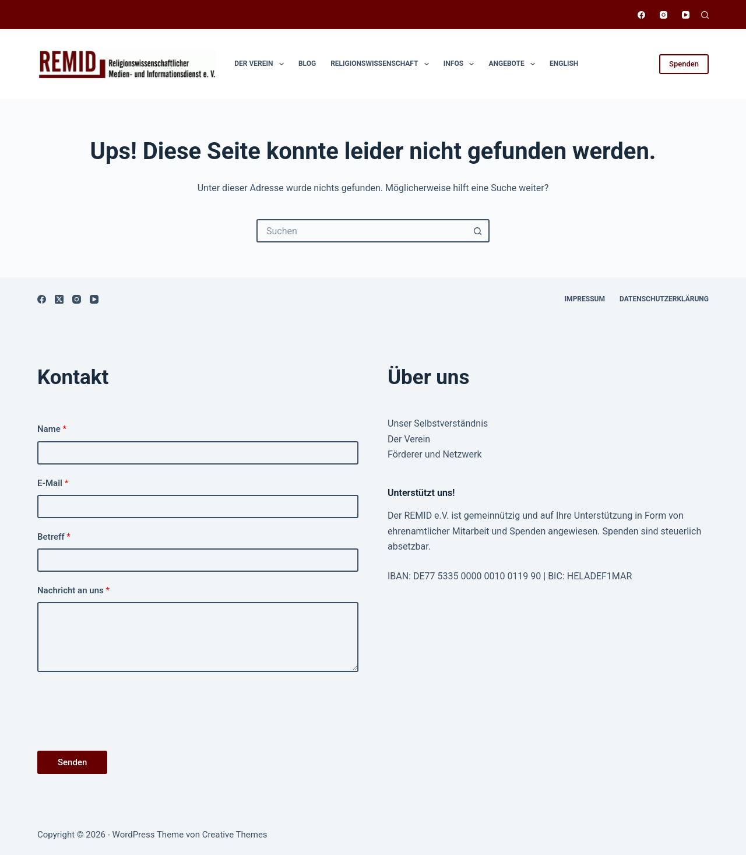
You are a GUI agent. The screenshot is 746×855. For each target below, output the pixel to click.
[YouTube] (685, 15)
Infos (461, 64)
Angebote (514, 64)
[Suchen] (705, 15)
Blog (307, 63)
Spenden (684, 63)
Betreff (54, 537)
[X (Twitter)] (59, 299)
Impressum (585, 299)
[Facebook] (641, 15)
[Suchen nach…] (361, 230)
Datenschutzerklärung (664, 299)
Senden (72, 762)
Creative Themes (235, 834)
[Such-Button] (478, 230)
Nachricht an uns (73, 590)
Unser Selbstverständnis (438, 423)
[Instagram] (663, 15)
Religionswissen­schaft (382, 64)
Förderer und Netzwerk (435, 454)
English (564, 63)
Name (51, 429)
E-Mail (52, 483)
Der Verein (261, 64)
